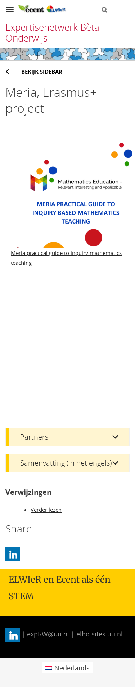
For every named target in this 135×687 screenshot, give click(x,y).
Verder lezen (46, 509)
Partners (34, 437)
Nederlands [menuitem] (72, 668)
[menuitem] (67, 667)
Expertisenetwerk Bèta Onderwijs (52, 32)
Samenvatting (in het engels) (66, 463)
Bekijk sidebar (41, 71)
